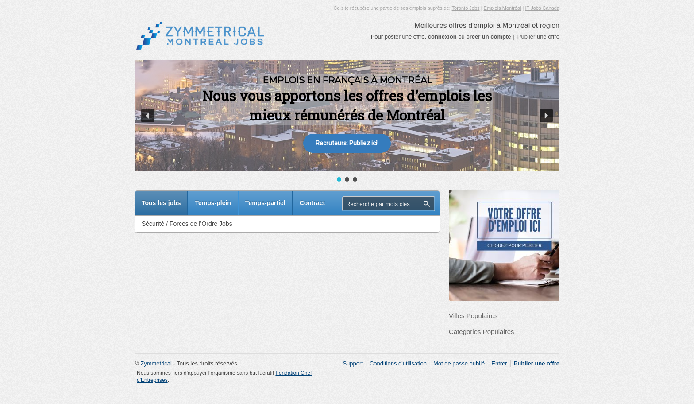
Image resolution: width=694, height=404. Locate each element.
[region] (347, 121)
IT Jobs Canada (542, 8)
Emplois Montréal (502, 8)
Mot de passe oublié (459, 363)
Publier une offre (538, 36)
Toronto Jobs (466, 8)
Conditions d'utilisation (398, 363)
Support (353, 363)
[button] (147, 115)
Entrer (499, 363)
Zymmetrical (156, 363)
